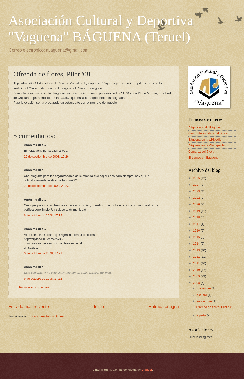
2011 (197, 263)
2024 (197, 184)
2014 (197, 243)
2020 (197, 204)
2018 (197, 217)
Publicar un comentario (34, 287)
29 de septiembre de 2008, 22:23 (46, 186)
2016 (197, 230)
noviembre (204, 288)
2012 (197, 256)
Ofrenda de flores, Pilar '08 (214, 307)
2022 (197, 197)
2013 (197, 250)
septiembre (204, 301)
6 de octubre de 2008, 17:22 (43, 278)
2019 (197, 211)
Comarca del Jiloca (201, 151)
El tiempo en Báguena (203, 157)
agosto (202, 315)
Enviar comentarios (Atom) (46, 316)
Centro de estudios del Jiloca (207, 133)
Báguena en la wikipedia (204, 139)
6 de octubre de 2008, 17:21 (43, 253)
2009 (197, 276)
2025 (197, 178)
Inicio (99, 306)
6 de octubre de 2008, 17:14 (43, 215)
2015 (197, 237)
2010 (197, 270)
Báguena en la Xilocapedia (206, 145)
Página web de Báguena (204, 127)
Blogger (147, 369)
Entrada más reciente (28, 306)
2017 (197, 224)
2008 (197, 283)
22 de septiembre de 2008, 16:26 (46, 156)
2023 (197, 191)
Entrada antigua (164, 306)
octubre (202, 295)
